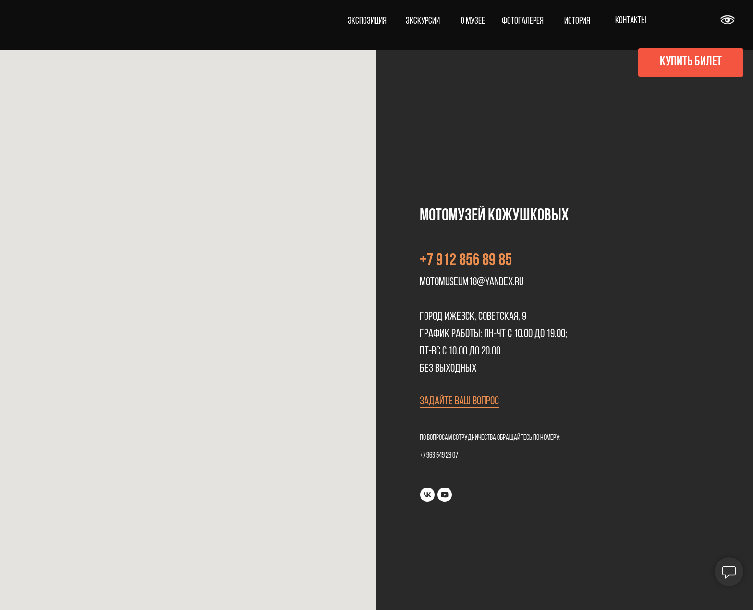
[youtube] (444, 495)
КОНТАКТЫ (630, 20)
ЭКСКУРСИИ (423, 21)
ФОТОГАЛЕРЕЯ (523, 21)
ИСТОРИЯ (577, 21)
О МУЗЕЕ (473, 21)
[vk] (427, 495)
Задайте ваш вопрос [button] (459, 401)
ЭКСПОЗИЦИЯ (367, 21)
